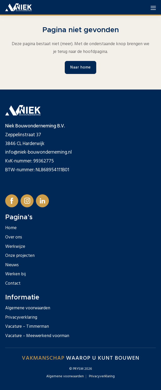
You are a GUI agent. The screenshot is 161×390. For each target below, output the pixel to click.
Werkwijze (15, 246)
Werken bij (15, 274)
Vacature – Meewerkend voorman (37, 335)
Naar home (80, 67)
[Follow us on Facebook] (11, 200)
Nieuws (12, 265)
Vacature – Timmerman (27, 326)
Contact (13, 283)
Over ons (13, 237)
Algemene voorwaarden (27, 308)
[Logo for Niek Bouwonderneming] (18, 7)
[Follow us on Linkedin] (42, 200)
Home (11, 227)
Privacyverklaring (21, 317)
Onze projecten (20, 255)
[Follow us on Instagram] (27, 200)
